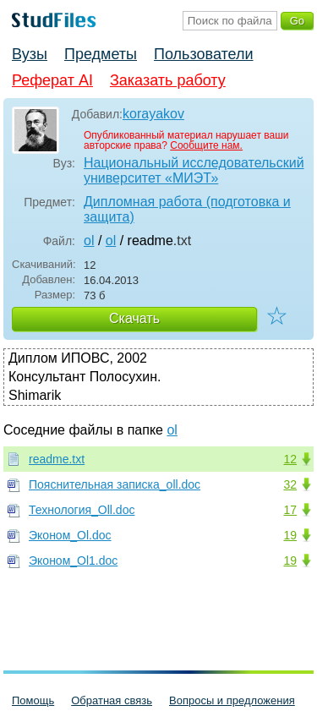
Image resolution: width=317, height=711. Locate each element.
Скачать (134, 318)
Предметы (100, 54)
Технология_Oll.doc (81, 510)
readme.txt (57, 459)
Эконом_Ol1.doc (73, 560)
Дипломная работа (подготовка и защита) (187, 209)
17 (290, 510)
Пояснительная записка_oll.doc (114, 484)
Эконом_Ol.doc (70, 535)
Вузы (29, 54)
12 (290, 459)
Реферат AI (52, 80)
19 (290, 535)
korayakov (153, 114)
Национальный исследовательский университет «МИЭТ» (194, 170)
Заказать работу (168, 80)
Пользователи (203, 54)
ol (89, 240)
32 (290, 484)
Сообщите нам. (206, 145)
